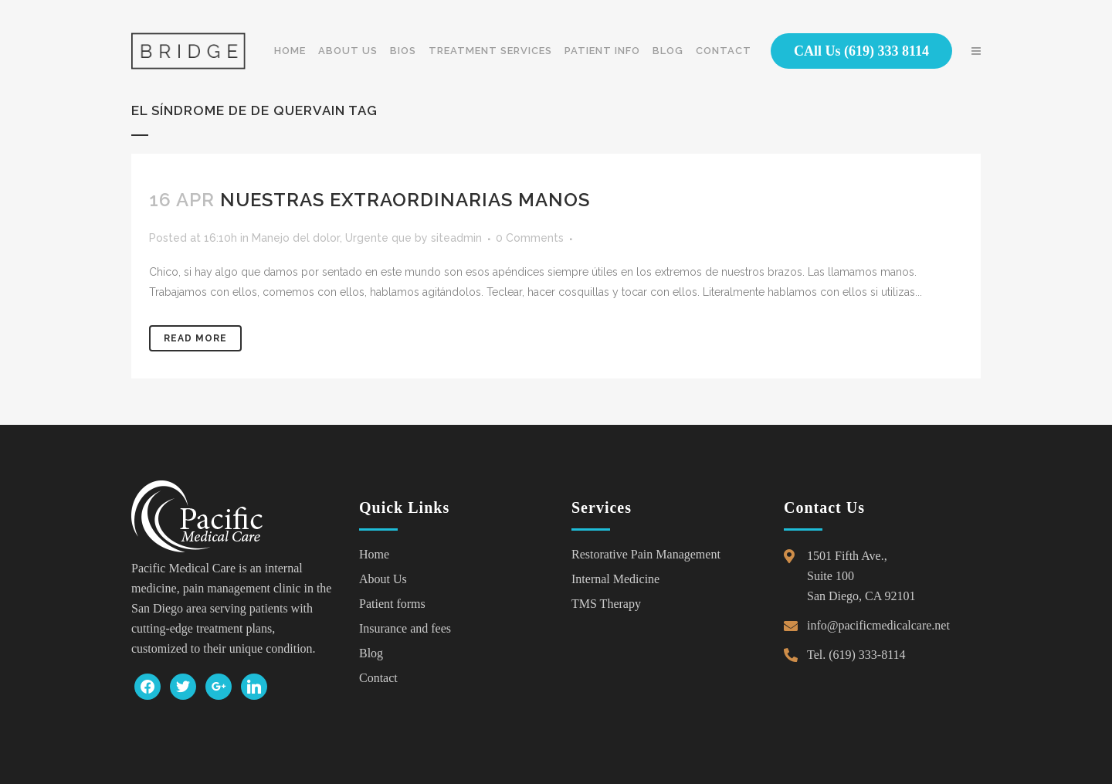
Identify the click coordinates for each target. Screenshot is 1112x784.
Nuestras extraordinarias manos (405, 199)
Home (374, 554)
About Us (383, 578)
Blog (371, 653)
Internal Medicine (615, 578)
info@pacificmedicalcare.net (878, 625)
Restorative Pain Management (645, 554)
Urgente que (378, 238)
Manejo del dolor (296, 238)
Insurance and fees (405, 628)
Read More (195, 338)
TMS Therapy (606, 603)
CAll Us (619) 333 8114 (861, 51)
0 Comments (530, 238)
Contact (378, 677)
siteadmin (456, 238)
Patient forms (392, 603)
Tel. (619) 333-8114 (856, 654)
